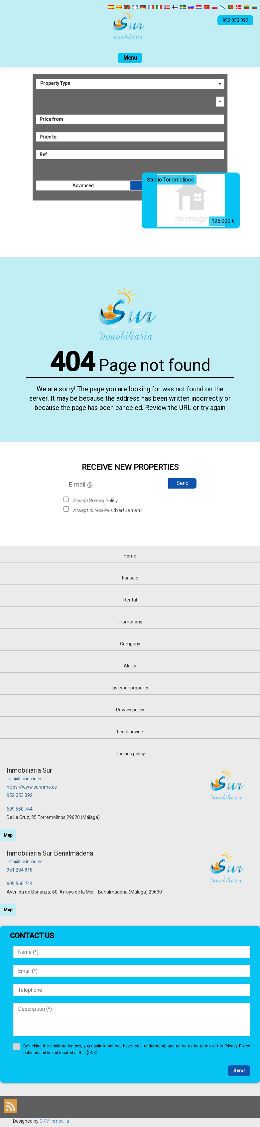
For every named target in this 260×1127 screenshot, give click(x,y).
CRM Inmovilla (54, 1121)
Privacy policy (130, 709)
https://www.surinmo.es (32, 787)
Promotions (130, 621)
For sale (130, 577)
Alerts (130, 665)
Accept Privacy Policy (95, 500)
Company (130, 643)
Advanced (83, 185)
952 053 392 (20, 795)
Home (130, 556)
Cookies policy (130, 753)
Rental (130, 599)
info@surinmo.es (25, 778)
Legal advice (130, 731)
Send (183, 483)
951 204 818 (20, 870)
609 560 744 (20, 809)
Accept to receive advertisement (107, 510)
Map (8, 835)
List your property (130, 687)
